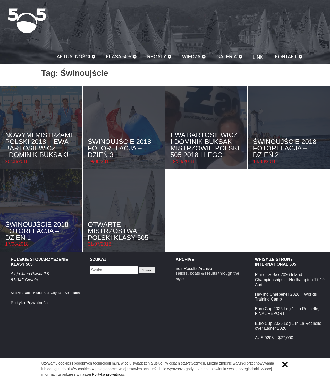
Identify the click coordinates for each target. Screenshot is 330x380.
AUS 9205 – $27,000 (274, 338)
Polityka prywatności (108, 374)
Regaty (156, 56)
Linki (259, 57)
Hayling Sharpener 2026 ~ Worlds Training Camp (286, 296)
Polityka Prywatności (30, 303)
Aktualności (73, 56)
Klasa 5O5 (27, 20)
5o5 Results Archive (194, 268)
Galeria (226, 56)
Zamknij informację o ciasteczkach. (285, 364)
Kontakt (286, 56)
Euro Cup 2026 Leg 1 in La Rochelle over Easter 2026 (288, 325)
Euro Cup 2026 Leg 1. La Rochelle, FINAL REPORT (287, 311)
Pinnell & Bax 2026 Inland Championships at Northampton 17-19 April (290, 279)
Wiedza (191, 56)
